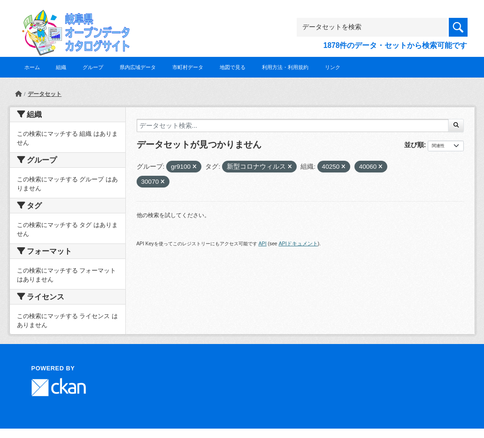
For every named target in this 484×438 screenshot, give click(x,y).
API (262, 243)
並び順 (414, 145)
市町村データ (187, 67)
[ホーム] (18, 94)
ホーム (32, 67)
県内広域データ (138, 67)
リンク (332, 67)
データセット (44, 94)
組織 (61, 67)
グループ (93, 67)
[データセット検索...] (293, 125)
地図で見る (233, 67)
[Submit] (456, 125)
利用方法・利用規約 (285, 67)
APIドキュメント (297, 243)
